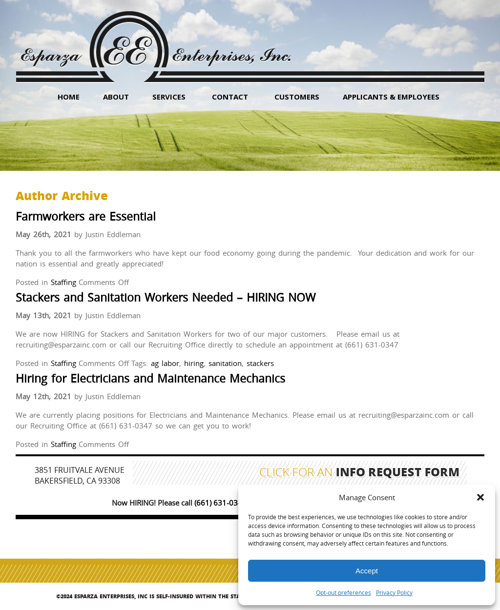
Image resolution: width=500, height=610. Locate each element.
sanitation (225, 363)
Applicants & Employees (391, 97)
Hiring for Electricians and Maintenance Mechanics (150, 378)
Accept (366, 571)
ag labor (165, 363)
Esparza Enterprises (155, 39)
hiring (194, 363)
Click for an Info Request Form (359, 473)
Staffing (63, 282)
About (116, 97)
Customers (296, 97)
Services (169, 97)
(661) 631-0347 (220, 503)
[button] (480, 497)
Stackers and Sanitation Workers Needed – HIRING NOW (165, 297)
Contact (230, 97)
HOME (69, 97)
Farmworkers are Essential (86, 216)
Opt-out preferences (343, 592)
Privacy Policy (394, 592)
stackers (260, 363)
